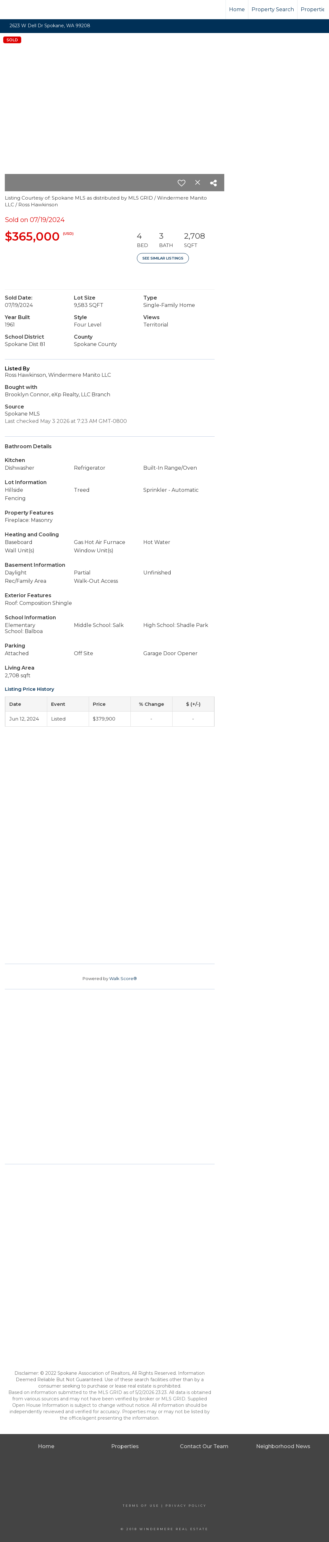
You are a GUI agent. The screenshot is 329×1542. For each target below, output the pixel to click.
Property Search (273, 9)
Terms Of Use (141, 1505)
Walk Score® (123, 978)
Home (237, 9)
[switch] (181, 183)
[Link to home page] (29, 9)
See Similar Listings (162, 258)
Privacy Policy (186, 1505)
